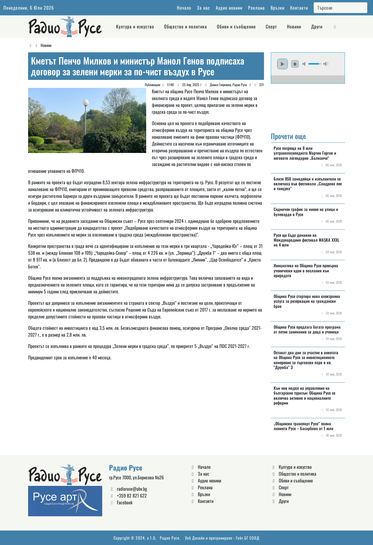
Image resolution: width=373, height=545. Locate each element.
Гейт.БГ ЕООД (247, 538)
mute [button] (304, 64)
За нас (203, 7)
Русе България (308, 105)
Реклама (256, 7)
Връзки (277, 7)
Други (316, 26)
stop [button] (295, 64)
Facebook (121, 502)
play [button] (282, 64)
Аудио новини (229, 7)
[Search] (340, 7)
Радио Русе (169, 538)
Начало (184, 7)
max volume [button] (325, 64)
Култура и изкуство (135, 26)
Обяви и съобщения (236, 26)
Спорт (271, 26)
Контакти (299, 7)
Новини (294, 26)
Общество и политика (185, 26)
